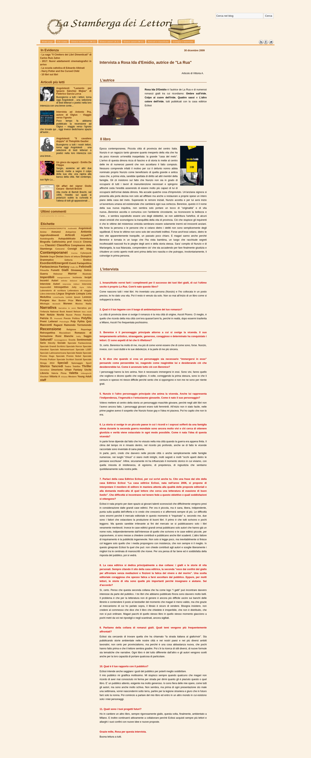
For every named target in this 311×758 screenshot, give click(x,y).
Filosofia (44, 270)
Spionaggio (77, 363)
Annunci (56, 231)
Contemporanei (54, 252)
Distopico (86, 256)
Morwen (67, 303)
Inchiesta (77, 277)
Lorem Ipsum (73, 297)
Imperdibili (47, 277)
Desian (60, 256)
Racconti (46, 324)
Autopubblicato (67, 238)
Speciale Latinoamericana (53, 353)
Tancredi (57, 366)
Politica (76, 318)
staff (43, 379)
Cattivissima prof (62, 241)
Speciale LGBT (83, 349)
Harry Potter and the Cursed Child (60, 71)
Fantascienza (49, 266)
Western (72, 376)
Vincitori (44, 376)
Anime (43, 232)
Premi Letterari (49, 321)
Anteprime (71, 232)
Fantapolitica (84, 263)
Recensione (50, 329)
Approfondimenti (49, 235)
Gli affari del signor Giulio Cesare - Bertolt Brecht (73, 187)
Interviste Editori (71, 284)
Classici (50, 245)
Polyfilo (86, 318)
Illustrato (87, 274)
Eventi (72, 263)
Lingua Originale (65, 293)
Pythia (81, 321)
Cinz (42, 245)
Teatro (68, 366)
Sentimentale (84, 339)
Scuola (71, 340)
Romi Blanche (64, 336)
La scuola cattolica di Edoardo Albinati (62, 68)
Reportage (86, 329)
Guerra (44, 273)
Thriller (86, 366)
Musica (79, 303)
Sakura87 (46, 339)
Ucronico (44, 370)
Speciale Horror (74, 346)
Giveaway (76, 270)
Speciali (63, 362)
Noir (42, 314)
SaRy (78, 336)
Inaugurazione (63, 277)
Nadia (88, 303)
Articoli (70, 235)
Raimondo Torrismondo (77, 325)
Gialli (65, 270)
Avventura (85, 238)
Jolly (74, 287)
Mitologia (44, 303)
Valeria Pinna (58, 373)
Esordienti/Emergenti (54, 263)
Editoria (69, 260)
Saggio (87, 336)
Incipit (87, 277)
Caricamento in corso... (53, 216)
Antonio (86, 231)
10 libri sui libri (49, 74)
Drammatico (47, 259)
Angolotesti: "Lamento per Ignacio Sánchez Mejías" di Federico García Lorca (73, 91)
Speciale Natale (74, 353)
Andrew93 (72, 228)
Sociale (61, 343)
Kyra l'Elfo (85, 287)
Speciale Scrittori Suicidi (69, 359)
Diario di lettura (72, 256)
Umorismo (57, 369)
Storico (45, 366)
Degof (52, 256)
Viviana (64, 377)
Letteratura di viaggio (79, 290)
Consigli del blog (79, 248)
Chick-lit (77, 242)
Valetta (73, 373)
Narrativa (48, 307)
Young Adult (84, 376)
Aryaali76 (86, 235)
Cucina (74, 253)
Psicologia (64, 321)
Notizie (51, 314)
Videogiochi (86, 373)
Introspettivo (61, 287)
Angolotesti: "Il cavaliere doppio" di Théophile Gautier (73, 140)
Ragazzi (58, 325)
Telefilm (76, 366)
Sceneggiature (60, 340)
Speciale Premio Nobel (68, 356)
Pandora (87, 315)
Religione (71, 329)
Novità (60, 314)
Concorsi (59, 249)
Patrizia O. (46, 318)
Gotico (87, 270)
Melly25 (87, 300)
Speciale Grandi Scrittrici (52, 346)
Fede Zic (74, 267)
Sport (88, 363)
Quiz (88, 321)
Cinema (87, 241)
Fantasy (64, 266)
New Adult (86, 312)
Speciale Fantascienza (79, 343)
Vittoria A (54, 376)
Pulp (73, 321)
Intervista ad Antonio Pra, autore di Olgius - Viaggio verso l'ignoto (73, 114)
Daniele (44, 256)
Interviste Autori (50, 284)
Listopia (80, 293)
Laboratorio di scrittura (53, 290)
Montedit (56, 304)
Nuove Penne (73, 315)
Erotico (87, 259)
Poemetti (58, 318)
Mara (78, 300)
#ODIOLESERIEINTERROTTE (53, 228)
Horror (72, 273)
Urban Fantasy (73, 369)
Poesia (67, 318)
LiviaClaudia (58, 297)
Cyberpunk (85, 253)
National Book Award (61, 311)
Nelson (77, 311)
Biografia (45, 241)
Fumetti (55, 270)
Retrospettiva (47, 332)
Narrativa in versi (67, 308)
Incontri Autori (49, 280)
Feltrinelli (85, 266)
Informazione (85, 281)
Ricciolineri (64, 333)
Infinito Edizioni (69, 281)
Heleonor (57, 274)
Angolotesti (85, 228)
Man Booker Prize (62, 300)
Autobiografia (47, 238)
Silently (51, 343)
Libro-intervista (48, 293)
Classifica (63, 245)
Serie (43, 343)
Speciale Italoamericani (62, 349)
